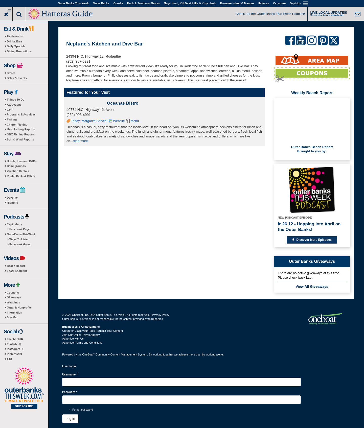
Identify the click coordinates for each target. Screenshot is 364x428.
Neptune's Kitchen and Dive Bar (104, 43)
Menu (135, 121)
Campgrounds (16, 166)
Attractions (14, 104)
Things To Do (15, 99)
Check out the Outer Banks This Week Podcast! (270, 14)
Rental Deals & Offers (21, 176)
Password (69, 391)
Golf (9, 109)
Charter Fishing (17, 124)
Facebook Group (20, 244)
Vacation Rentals (18, 171)
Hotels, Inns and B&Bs (22, 161)
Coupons (13, 292)
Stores (11, 73)
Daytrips (295, 3)
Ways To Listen (19, 239)
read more (80, 141)
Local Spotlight (17, 270)
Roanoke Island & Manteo (237, 3)
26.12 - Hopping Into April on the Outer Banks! (309, 227)
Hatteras (263, 3)
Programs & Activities (21, 114)
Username (70, 374)
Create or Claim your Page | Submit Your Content (92, 330)
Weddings (13, 302)
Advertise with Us (73, 338)
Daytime (12, 197)
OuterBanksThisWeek (21, 234)
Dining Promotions (19, 51)
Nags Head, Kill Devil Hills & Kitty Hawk (190, 3)
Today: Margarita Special (89, 121)
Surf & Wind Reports (20, 139)
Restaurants (15, 36)
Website (119, 121)
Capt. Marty (14, 224)
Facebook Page (19, 229)
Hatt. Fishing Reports (21, 129)
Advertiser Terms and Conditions (82, 342)
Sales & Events (17, 78)
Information (14, 312)
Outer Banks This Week (73, 3)
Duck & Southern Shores (143, 3)
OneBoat (88, 354)
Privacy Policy (160, 314)
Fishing (12, 119)
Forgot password (82, 409)
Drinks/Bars (14, 41)
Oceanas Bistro (123, 103)
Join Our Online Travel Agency (81, 334)
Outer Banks (101, 3)
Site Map (12, 317)
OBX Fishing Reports (21, 134)
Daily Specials (16, 46)
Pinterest (14, 353)
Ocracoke (279, 3)
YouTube (14, 344)
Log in (70, 419)
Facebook (15, 339)
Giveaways (14, 297)
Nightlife (12, 202)
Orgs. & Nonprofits (19, 307)
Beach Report (16, 265)
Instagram (15, 348)
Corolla (118, 3)
